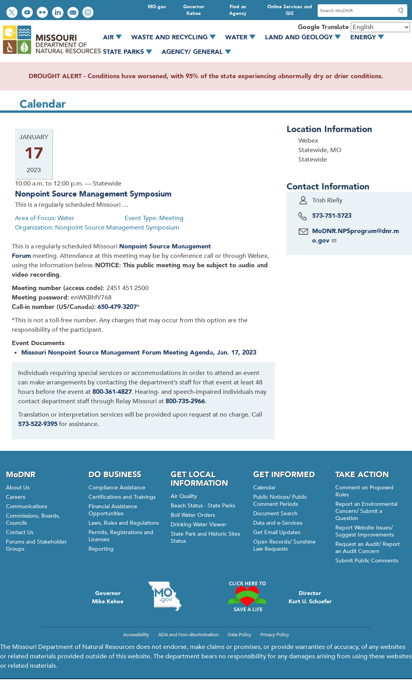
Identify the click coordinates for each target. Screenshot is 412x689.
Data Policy (239, 634)
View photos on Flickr (43, 13)
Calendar (264, 487)
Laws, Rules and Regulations (123, 523)
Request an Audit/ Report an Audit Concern (370, 547)
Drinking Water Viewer (198, 524)
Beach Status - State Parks (203, 505)
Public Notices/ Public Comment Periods (280, 500)
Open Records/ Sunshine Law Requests (284, 545)
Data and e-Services (277, 523)
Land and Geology (305, 37)
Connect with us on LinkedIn (58, 13)
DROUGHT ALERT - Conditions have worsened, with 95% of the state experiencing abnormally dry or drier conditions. (206, 76)
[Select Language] (380, 27)
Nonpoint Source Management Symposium (93, 194)
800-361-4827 (112, 392)
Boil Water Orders (193, 515)
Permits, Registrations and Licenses (120, 536)
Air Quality (184, 496)
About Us (17, 487)
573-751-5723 (331, 215)
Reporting (101, 549)
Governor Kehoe (193, 10)
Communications (26, 506)
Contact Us (19, 532)
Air (115, 37)
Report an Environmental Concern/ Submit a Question (366, 511)
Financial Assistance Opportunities (112, 510)
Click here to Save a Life (247, 596)
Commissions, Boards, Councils (33, 519)
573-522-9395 (37, 424)
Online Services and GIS (289, 10)
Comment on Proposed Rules (364, 491)
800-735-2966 (185, 401)
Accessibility (136, 634)
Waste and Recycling (176, 37)
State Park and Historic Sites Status (205, 537)
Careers (15, 497)
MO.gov (157, 7)
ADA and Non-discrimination (188, 634)
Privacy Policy (274, 634)
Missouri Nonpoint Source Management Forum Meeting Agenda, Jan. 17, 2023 (138, 352)
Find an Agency (237, 10)
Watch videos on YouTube (28, 13)
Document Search (275, 513)
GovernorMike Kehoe (107, 597)
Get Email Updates (280, 532)
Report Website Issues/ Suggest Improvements (364, 531)
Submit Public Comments (366, 560)
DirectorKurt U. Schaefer (310, 597)
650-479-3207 (117, 307)
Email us (73, 13)
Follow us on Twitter (13, 13)
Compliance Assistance (116, 487)
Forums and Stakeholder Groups (36, 545)
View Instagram (89, 13)
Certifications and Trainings (122, 497)
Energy (370, 37)
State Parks (130, 52)
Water (243, 37)
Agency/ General (199, 52)
